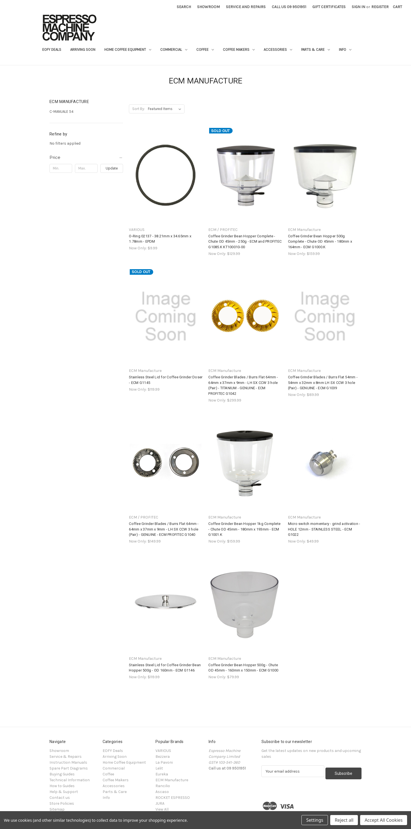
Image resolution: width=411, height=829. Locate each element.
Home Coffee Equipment (127, 49)
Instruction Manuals (68, 762)
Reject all (344, 820)
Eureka (161, 774)
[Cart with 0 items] (397, 7)
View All (162, 809)
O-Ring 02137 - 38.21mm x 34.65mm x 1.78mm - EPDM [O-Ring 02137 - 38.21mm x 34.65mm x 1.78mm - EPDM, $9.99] (160, 239)
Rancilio (162, 785)
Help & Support (63, 791)
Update (112, 168)
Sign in (358, 6)
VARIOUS (163, 750)
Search (184, 6)
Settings (314, 820)
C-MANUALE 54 (61, 111)
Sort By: (138, 109)
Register (380, 6)
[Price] (86, 157)
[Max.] (86, 168)
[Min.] (60, 168)
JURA (159, 803)
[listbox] (165, 109)
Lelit (159, 768)
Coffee (205, 49)
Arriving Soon (82, 49)
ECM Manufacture (171, 780)
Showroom (208, 6)
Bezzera (162, 756)
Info (345, 49)
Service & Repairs (65, 756)
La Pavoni (164, 762)
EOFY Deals (51, 49)
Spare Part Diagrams (68, 768)
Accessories (278, 49)
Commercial (173, 49)
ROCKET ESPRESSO (172, 797)
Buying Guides (62, 774)
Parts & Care (315, 49)
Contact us (59, 797)
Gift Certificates (329, 6)
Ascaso (162, 791)
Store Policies (61, 803)
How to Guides (62, 785)
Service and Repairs (246, 6)
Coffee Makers (239, 49)
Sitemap (57, 809)
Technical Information (69, 780)
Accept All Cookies (384, 820)
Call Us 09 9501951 (289, 6)
